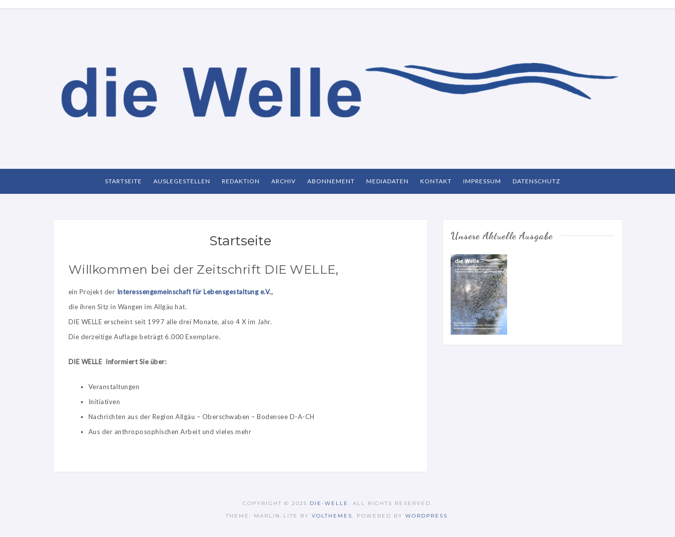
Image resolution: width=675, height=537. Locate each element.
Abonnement (331, 181)
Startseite (123, 181)
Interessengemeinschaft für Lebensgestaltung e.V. (194, 292)
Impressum (482, 181)
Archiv (283, 181)
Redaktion (241, 181)
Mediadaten (387, 181)
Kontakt (436, 181)
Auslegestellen (181, 181)
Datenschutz (536, 181)
